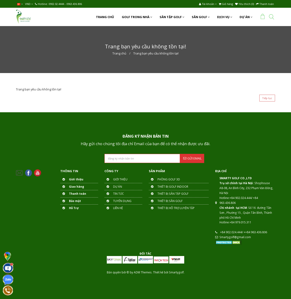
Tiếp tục (267, 98)
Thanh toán (73, 193)
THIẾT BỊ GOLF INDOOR (168, 186)
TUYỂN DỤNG (117, 201)
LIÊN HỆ (113, 208)
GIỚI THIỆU (115, 179)
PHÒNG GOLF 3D (164, 179)
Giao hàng (72, 186)
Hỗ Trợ (69, 208)
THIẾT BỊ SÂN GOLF (166, 201)
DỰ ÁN (113, 186)
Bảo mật (70, 201)
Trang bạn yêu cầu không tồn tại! (156, 53)
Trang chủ (119, 53)
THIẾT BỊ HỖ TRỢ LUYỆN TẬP (172, 208)
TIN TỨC (114, 193)
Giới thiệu (71, 179)
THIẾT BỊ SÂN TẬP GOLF (168, 193)
